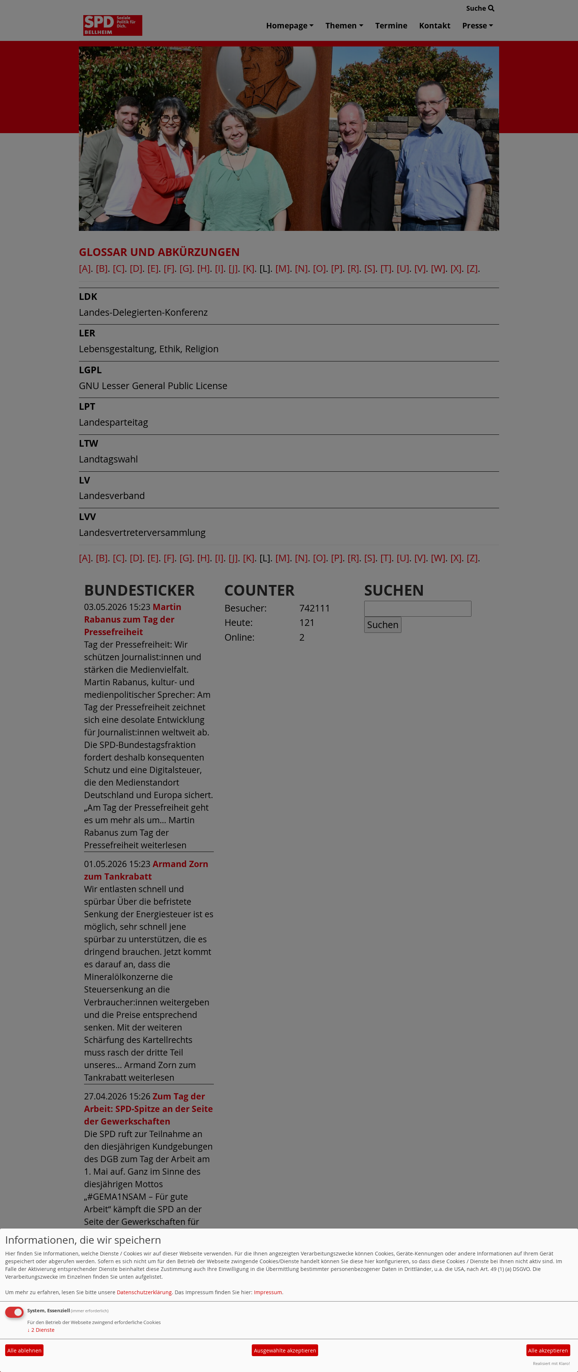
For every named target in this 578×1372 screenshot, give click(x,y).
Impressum (268, 1292)
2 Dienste (41, 1329)
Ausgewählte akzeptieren (285, 1350)
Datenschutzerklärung (144, 1292)
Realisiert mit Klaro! (551, 1363)
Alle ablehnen (24, 1350)
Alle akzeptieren (548, 1350)
